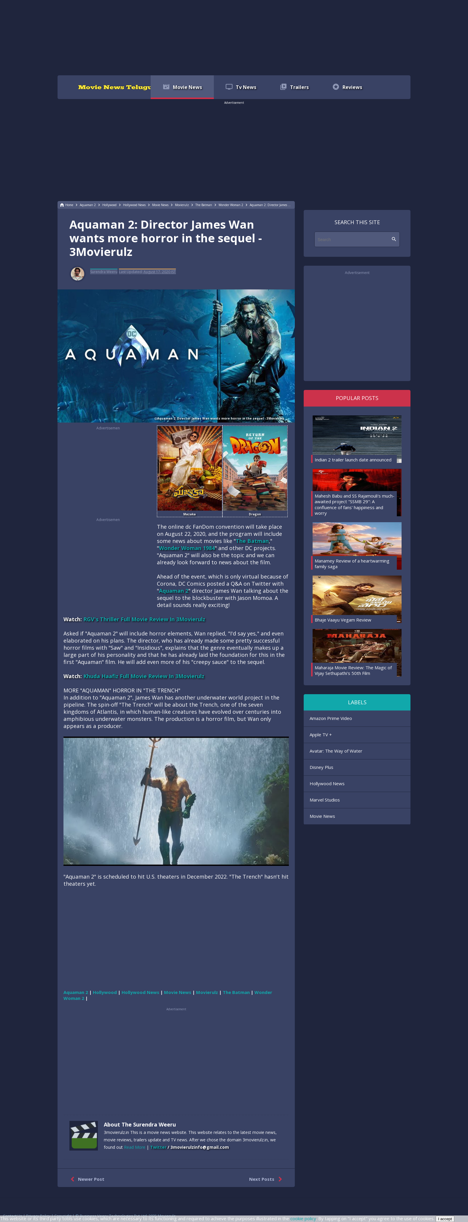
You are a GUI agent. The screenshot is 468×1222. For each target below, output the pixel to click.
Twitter (158, 1147)
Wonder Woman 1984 (187, 548)
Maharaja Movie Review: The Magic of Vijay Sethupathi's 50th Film (353, 670)
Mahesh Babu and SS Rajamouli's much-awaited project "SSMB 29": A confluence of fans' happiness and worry (354, 504)
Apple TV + (321, 734)
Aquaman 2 (173, 590)
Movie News (322, 816)
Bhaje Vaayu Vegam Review (343, 620)
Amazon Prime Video (331, 718)
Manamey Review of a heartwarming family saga (352, 564)
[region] (234, 37)
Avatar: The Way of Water (336, 751)
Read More (134, 1147)
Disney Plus (321, 767)
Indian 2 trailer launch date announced (353, 460)
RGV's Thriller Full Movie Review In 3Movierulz (144, 619)
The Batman (252, 540)
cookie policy (303, 1218)
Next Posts (266, 1179)
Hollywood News (327, 783)
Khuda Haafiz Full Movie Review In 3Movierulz (143, 676)
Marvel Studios (325, 800)
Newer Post (86, 1179)
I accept (445, 1219)
